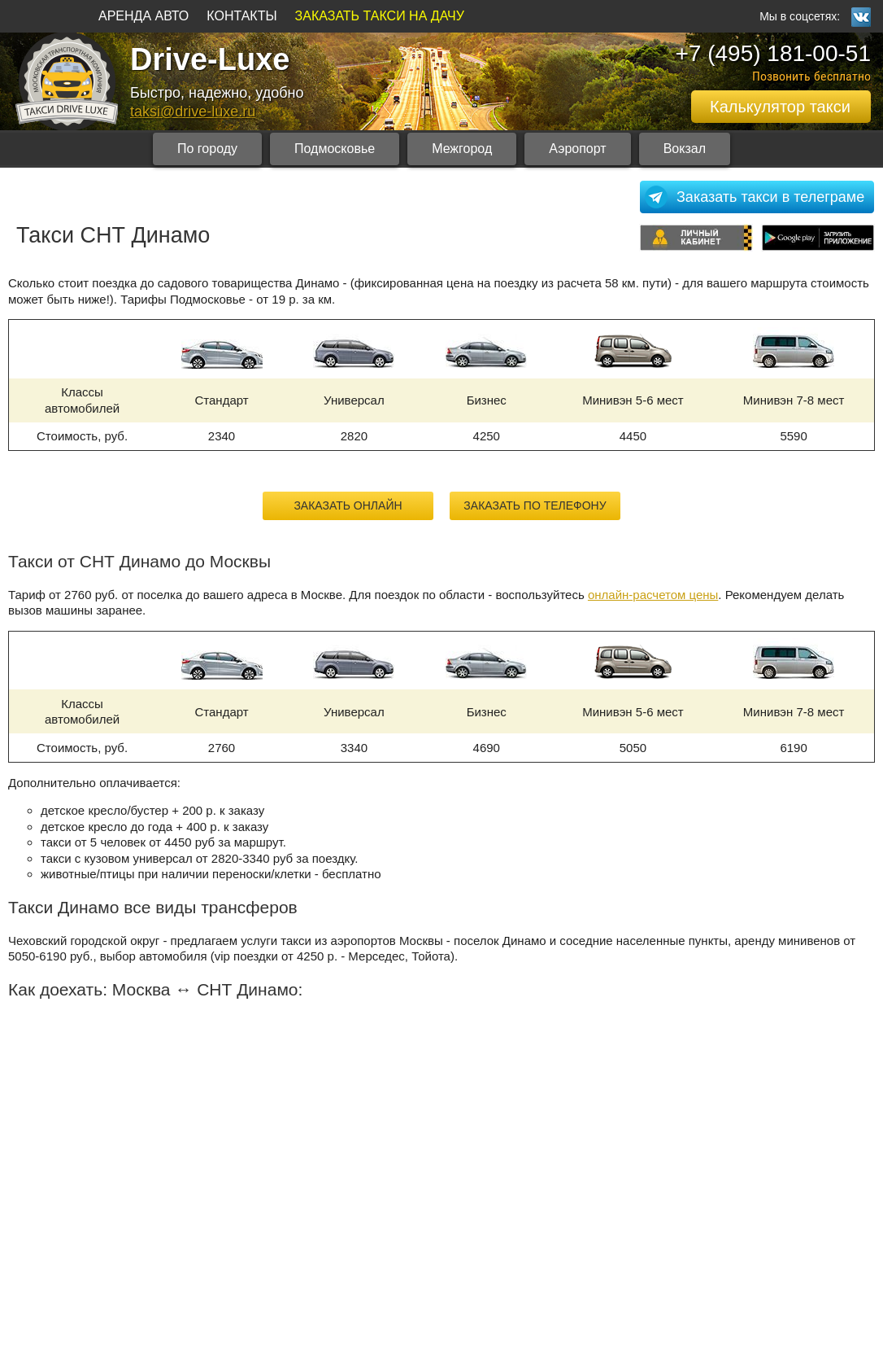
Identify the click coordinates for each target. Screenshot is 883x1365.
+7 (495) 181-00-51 (773, 53)
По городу (207, 148)
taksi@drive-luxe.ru (192, 111)
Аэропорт (577, 148)
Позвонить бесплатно (811, 76)
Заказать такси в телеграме (770, 197)
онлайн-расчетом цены (653, 595)
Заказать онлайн (348, 505)
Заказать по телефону (534, 505)
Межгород (462, 148)
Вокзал (684, 148)
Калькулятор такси (780, 107)
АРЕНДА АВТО (143, 16)
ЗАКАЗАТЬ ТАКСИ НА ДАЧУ (379, 16)
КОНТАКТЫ (241, 16)
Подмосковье (334, 148)
